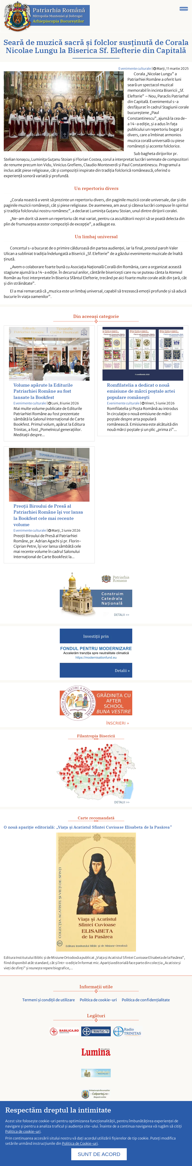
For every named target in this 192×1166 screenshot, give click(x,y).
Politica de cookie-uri (98, 1000)
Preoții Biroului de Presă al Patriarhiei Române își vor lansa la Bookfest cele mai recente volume (48, 515)
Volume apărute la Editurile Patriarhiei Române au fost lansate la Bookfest (43, 391)
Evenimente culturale (134, 68)
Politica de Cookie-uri (80, 1145)
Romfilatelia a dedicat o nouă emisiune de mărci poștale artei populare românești (141, 391)
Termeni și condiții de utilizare (48, 1000)
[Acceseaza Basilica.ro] (64, 1031)
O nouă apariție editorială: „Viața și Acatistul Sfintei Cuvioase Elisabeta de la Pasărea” (88, 827)
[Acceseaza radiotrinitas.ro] (128, 1031)
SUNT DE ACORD (99, 1156)
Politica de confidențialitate (146, 1000)
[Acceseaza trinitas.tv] (96, 1031)
